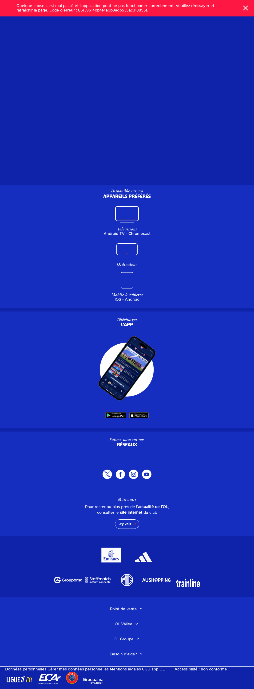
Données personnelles (25, 669)
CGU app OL (153, 669)
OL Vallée (123, 624)
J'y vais (125, 524)
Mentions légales (125, 669)
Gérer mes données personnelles (78, 669)
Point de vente (123, 609)
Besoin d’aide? (123, 654)
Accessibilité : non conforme (201, 669)
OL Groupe (124, 639)
